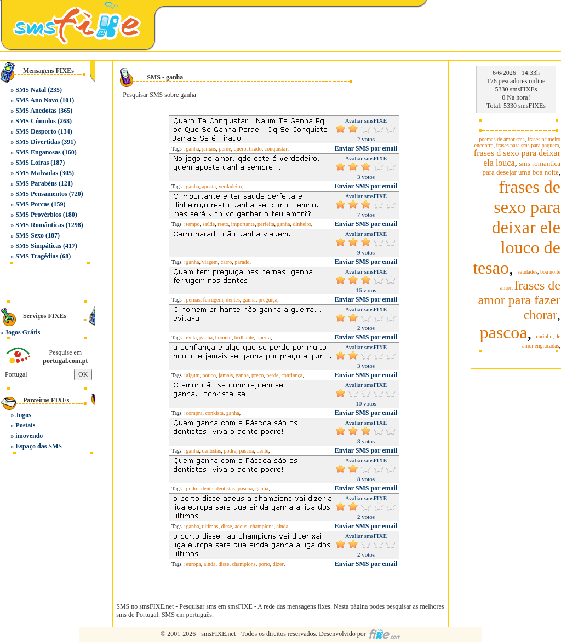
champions (261, 526)
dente (262, 451)
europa (193, 564)
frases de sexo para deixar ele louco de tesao (516, 227)
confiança (291, 375)
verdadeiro (230, 186)
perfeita (265, 224)
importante (243, 224)
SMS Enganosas (37, 152)
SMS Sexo (29, 235)
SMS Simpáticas (38, 246)
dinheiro (302, 224)
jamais (209, 149)
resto (222, 224)
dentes (233, 300)
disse (226, 526)
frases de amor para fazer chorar (519, 300)
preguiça (268, 300)
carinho (544, 336)
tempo (193, 224)
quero (240, 149)
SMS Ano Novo (36, 100)
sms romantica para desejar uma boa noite (521, 167)
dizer (278, 564)
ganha (192, 149)
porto (264, 564)
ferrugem (213, 300)
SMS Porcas (32, 204)
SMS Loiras (32, 162)
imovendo (29, 435)
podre (230, 451)
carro (226, 262)
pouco (209, 375)
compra (194, 413)
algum (193, 375)
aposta (209, 186)
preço (257, 375)
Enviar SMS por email (366, 148)
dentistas (211, 451)
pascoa (503, 332)
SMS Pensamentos (41, 194)
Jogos (23, 415)
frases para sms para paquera (527, 145)
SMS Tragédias (36, 256)
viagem (209, 262)
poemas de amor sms (502, 139)
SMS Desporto (35, 131)
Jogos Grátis (22, 332)
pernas (193, 300)
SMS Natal (30, 90)
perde (225, 149)
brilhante (244, 337)
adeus (240, 526)
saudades (527, 272)
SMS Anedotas (35, 110)
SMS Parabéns (36, 183)
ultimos (210, 526)
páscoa (246, 451)
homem (223, 337)
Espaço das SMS (38, 446)
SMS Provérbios (38, 214)
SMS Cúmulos (35, 121)
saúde (209, 224)
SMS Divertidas (37, 142)
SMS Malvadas (36, 173)
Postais (25, 425)
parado (241, 262)
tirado (255, 149)
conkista (214, 413)
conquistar (276, 149)
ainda (283, 526)
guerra (263, 337)
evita (191, 337)
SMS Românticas (39, 225)
